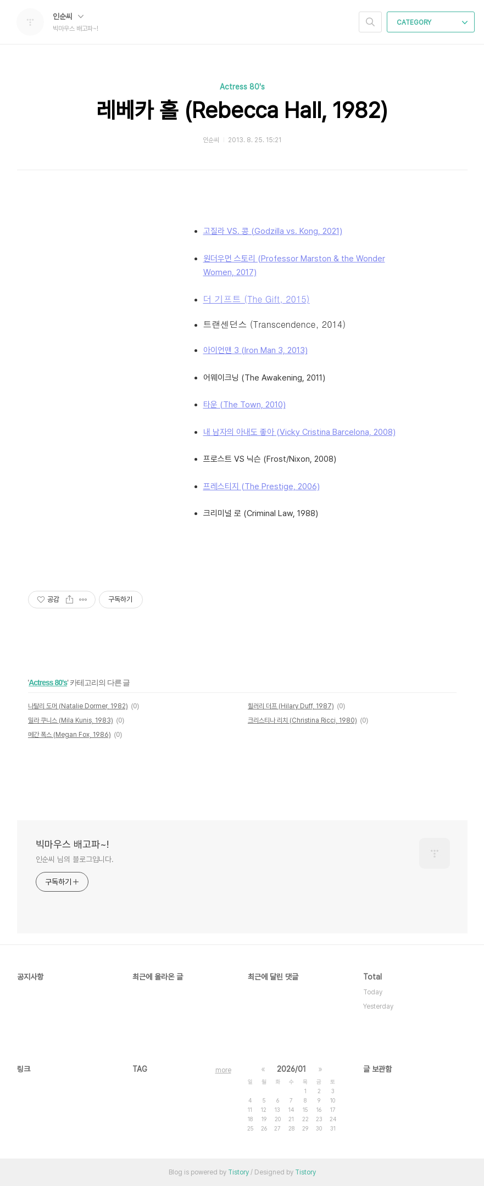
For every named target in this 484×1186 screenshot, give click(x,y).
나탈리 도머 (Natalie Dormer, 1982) (78, 706)
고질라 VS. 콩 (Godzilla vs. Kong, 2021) (272, 231)
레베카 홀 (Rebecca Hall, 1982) (242, 110)
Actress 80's (242, 86)
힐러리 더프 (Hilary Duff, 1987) (291, 706)
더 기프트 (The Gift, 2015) (256, 299)
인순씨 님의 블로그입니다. (75, 859)
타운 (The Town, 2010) (244, 405)
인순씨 (68, 16)
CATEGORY (432, 22)
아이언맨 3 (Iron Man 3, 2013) (255, 350)
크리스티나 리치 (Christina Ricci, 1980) (302, 720)
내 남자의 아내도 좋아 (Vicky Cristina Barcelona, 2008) (299, 432)
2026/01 (291, 1069)
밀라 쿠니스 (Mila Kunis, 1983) (70, 720)
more (223, 1070)
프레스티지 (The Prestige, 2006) (261, 486)
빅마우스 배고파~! (72, 844)
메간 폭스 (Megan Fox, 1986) (69, 735)
